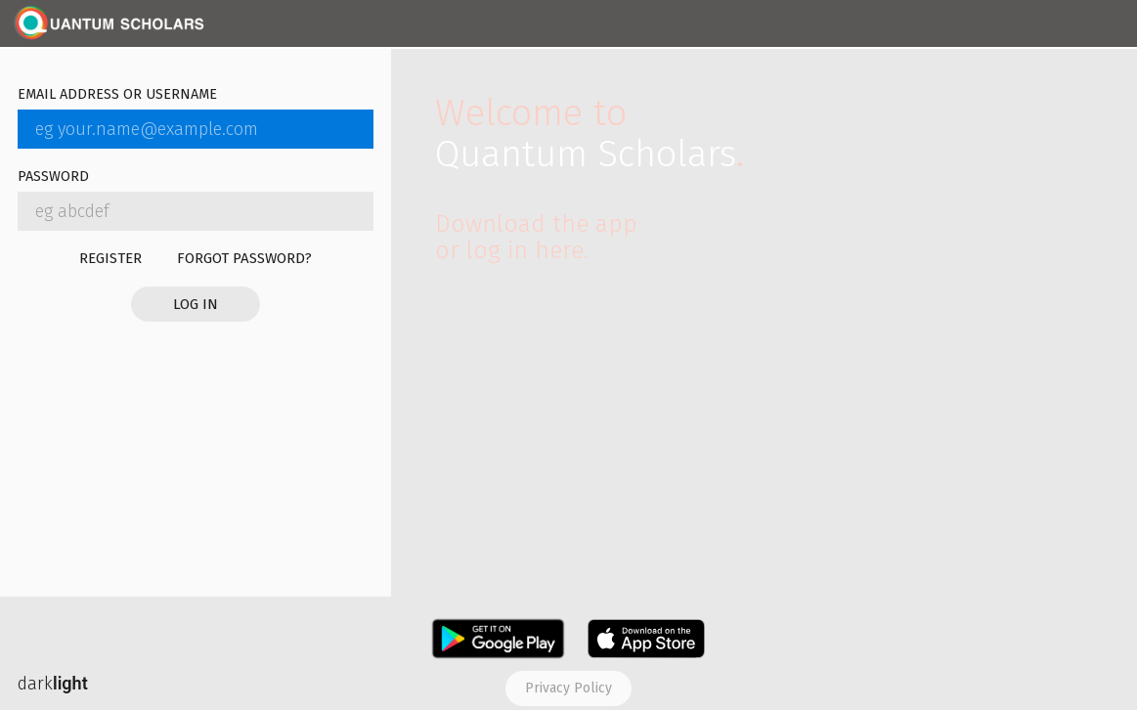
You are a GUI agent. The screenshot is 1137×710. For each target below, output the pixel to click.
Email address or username (117, 95)
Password (53, 177)
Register (110, 258)
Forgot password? (244, 258)
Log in (195, 304)
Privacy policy (568, 688)
